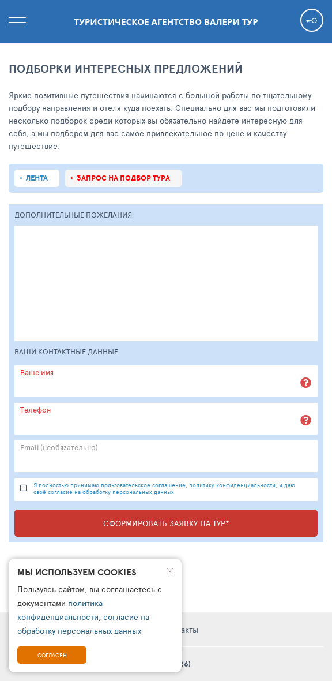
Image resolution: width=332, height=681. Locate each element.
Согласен (52, 655)
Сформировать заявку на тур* (166, 523)
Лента (37, 178)
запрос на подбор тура (123, 178)
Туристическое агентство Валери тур (166, 21)
